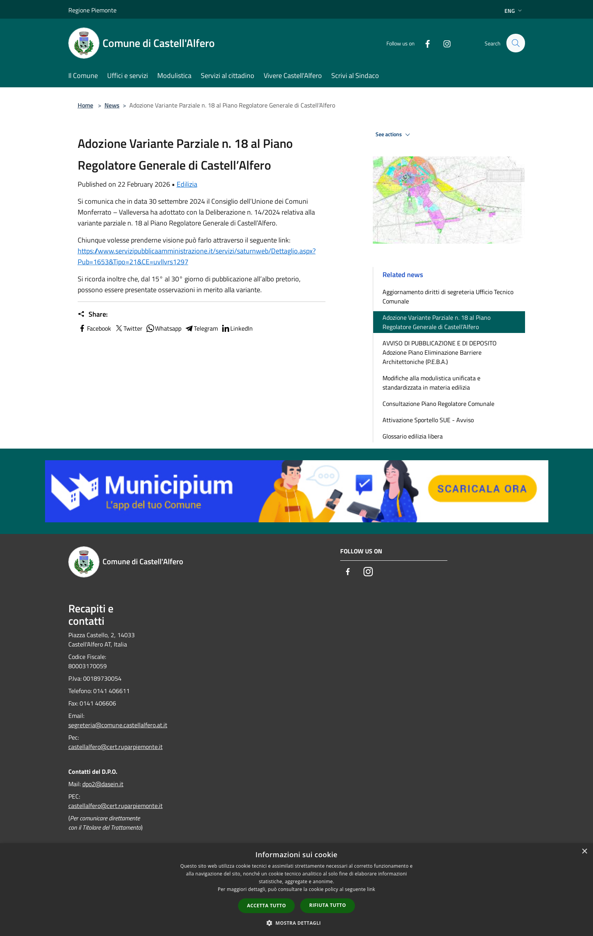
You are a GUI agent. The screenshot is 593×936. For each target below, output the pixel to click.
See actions (394, 134)
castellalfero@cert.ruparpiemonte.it (115, 746)
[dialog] (296, 889)
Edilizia (187, 184)
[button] (296, 923)
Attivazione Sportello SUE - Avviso (428, 420)
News (112, 105)
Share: (93, 314)
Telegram (201, 328)
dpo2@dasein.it (102, 784)
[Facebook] (424, 43)
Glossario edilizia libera (413, 436)
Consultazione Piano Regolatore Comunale (438, 403)
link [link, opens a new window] (371, 889)
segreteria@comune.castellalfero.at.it (117, 725)
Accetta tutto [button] (266, 905)
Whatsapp (163, 328)
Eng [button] (513, 11)
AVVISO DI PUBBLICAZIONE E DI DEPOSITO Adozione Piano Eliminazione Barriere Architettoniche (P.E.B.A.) (440, 352)
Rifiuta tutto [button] (327, 905)
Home (85, 105)
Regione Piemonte (92, 10)
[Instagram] (443, 43)
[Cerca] (515, 43)
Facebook (94, 328)
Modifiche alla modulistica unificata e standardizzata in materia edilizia (431, 382)
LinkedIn (237, 328)
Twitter (128, 328)
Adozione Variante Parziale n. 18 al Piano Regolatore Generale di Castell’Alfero (436, 322)
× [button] (584, 852)
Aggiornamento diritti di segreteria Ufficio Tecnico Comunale (448, 296)
